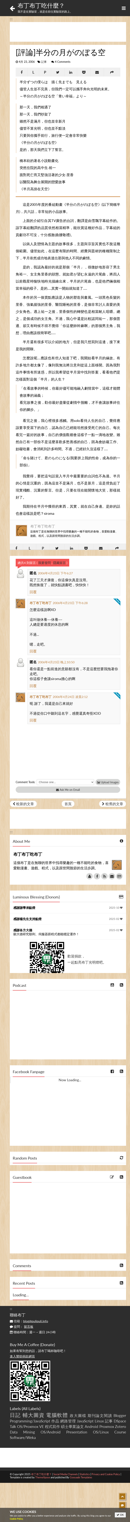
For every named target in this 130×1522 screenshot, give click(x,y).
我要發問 (44, 563)
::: (11, 19)
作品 (55, 1421)
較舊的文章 (112, 804)
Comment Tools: (25, 782)
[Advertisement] (68, 32)
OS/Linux (101, 1432)
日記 (15, 1415)
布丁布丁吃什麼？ (41, 5)
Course (120, 1432)
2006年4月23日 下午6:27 (55, 573)
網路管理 (68, 1421)
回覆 (33, 592)
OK (120, 1514)
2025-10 (116, 907)
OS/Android (51, 1432)
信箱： (29, 1321)
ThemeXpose (42, 1477)
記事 (44, 61)
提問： (21, 1326)
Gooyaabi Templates (81, 1477)
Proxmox (106, 1426)
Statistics (85, 1474)
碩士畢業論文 (72, 1426)
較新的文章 (23, 804)
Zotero (120, 1426)
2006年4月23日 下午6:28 (70, 603)
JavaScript (85, 1421)
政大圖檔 (78, 1415)
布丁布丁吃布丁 (42, 526)
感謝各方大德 (22, 930)
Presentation (76, 1432)
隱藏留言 (59, 563)
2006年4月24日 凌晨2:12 (70, 697)
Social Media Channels (65, 1474)
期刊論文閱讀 (100, 1415)
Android (91, 1426)
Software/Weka (23, 1437)
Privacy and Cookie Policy (106, 1474)
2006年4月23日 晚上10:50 (56, 662)
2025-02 (116, 918)
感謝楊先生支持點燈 (27, 919)
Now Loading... (70, 1080)
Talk (13, 1426)
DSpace (120, 1421)
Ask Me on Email (68, 789)
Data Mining (22, 1432)
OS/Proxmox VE (30, 1426)
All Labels (31, 1408)
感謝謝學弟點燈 (24, 907)
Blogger (120, 1415)
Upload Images (108, 782)
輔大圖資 (34, 1415)
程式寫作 (52, 1426)
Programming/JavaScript (30, 1421)
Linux (99, 1421)
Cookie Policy (16, 1518)
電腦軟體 (57, 1415)
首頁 (68, 804)
